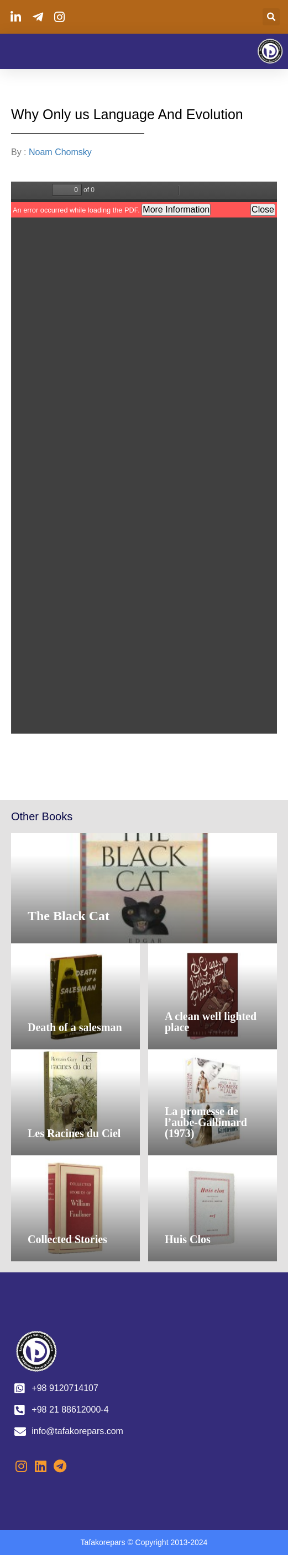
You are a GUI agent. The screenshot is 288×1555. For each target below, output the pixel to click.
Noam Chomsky (61, 152)
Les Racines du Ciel (74, 1133)
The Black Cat (68, 916)
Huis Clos (188, 1239)
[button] (271, 16)
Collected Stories (67, 1239)
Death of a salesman (75, 1027)
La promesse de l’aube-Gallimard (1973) (206, 1122)
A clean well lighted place (210, 1021)
